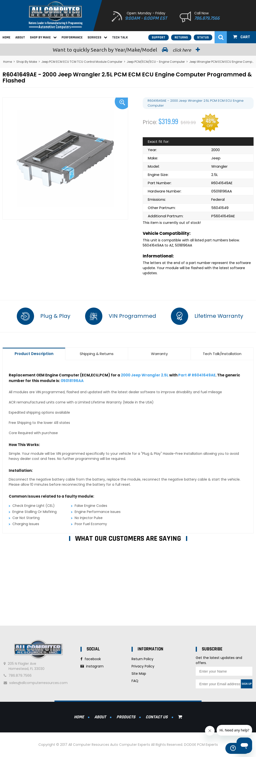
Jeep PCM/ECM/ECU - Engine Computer (156, 62)
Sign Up (247, 684)
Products (125, 717)
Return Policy (142, 659)
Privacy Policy (143, 666)
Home (6, 37)
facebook (90, 659)
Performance (72, 37)
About (20, 37)
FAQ (135, 680)
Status (203, 37)
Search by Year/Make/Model (128, 50)
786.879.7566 (207, 18)
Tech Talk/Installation (222, 353)
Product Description (34, 353)
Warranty (159, 353)
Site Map (139, 673)
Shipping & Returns (97, 353)
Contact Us (157, 717)
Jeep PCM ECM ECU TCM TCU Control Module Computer (81, 62)
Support (158, 37)
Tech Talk (120, 37)
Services (97, 37)
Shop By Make (43, 37)
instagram (92, 666)
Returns (181, 37)
